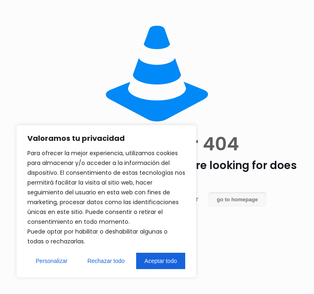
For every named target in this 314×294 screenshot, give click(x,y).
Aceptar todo (160, 261)
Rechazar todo (106, 261)
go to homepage (237, 199)
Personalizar (51, 261)
